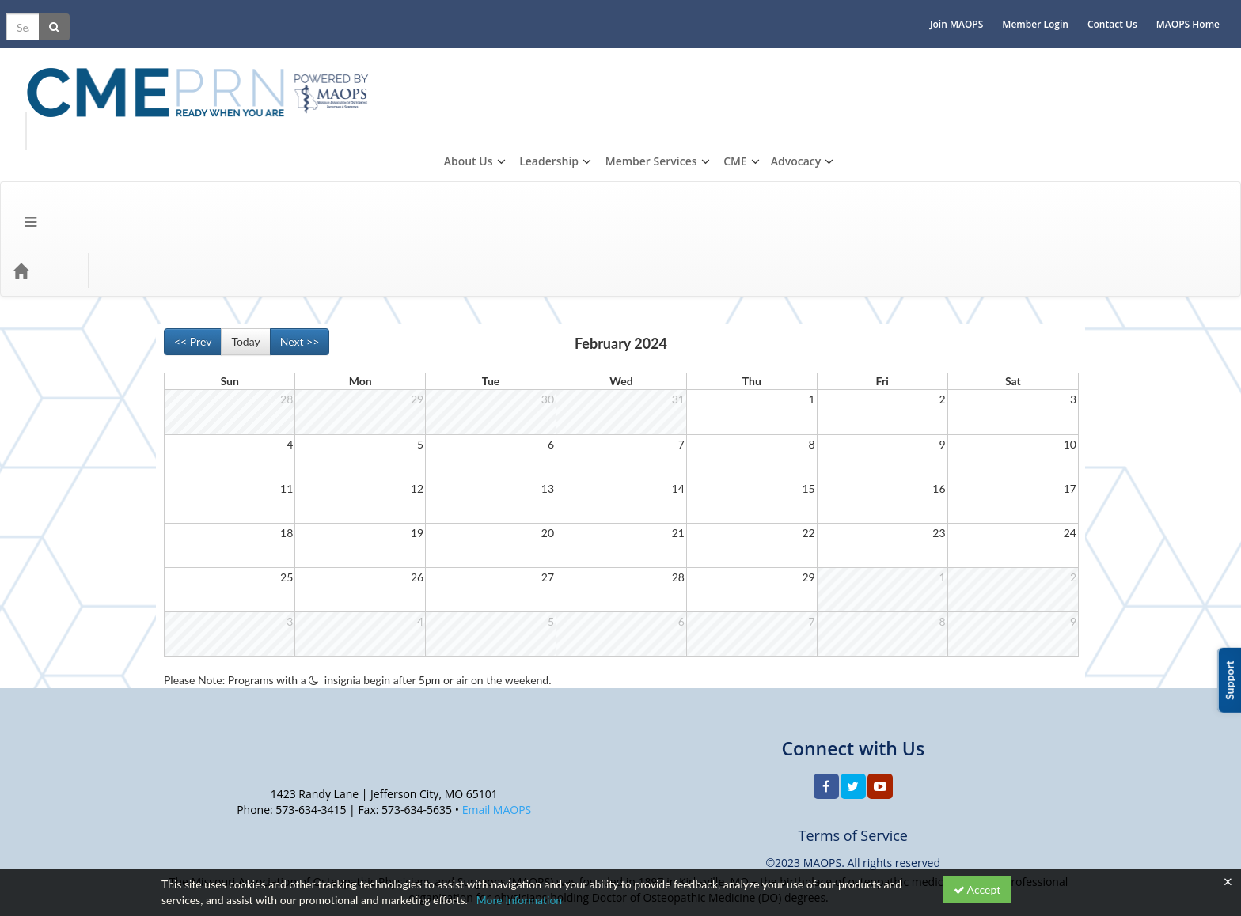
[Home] (44, 130)
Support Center (199, 832)
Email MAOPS (497, 669)
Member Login (1047, 12)
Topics (99, 130)
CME (1136, 57)
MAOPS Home (1200, 12)
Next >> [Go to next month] (300, 201)
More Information (519, 900)
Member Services (1051, 57)
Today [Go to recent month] (245, 201)
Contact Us (1124, 12)
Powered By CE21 (206, 848)
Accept (977, 889)
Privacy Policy (279, 832)
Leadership (949, 57)
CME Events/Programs (197, 130)
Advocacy (1196, 57)
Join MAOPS (968, 12)
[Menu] (18, 130)
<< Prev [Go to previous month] (192, 201)
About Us (868, 57)
